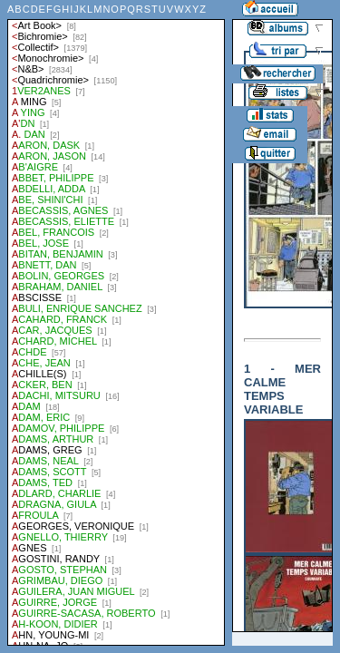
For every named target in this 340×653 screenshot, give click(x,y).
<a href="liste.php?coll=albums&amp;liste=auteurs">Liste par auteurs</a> (116, 323)
